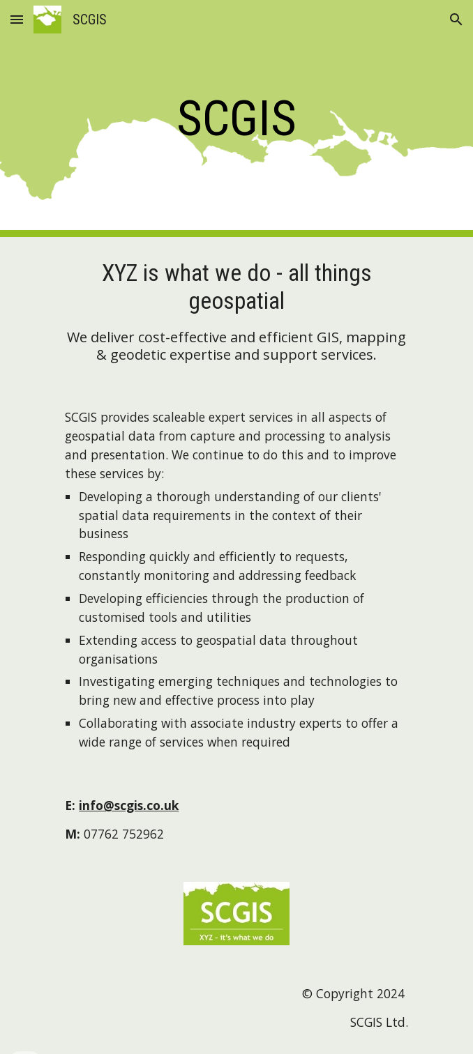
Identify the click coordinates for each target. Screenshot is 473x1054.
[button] (16, 19)
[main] (236, 118)
